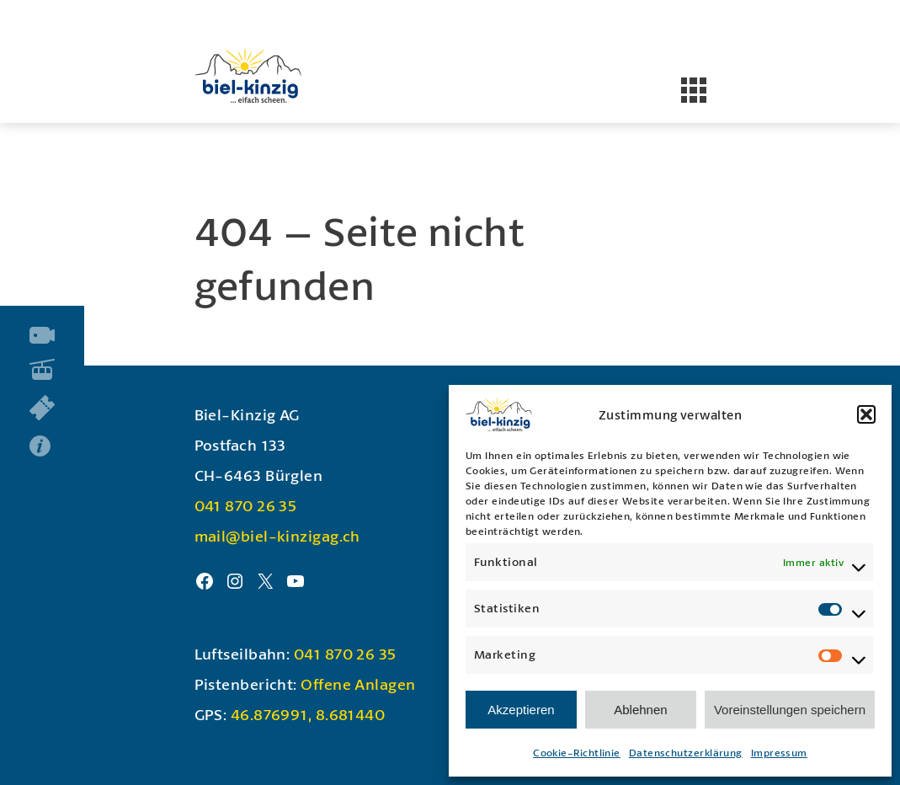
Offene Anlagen (358, 684)
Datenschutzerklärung (686, 752)
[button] (866, 414)
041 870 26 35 (245, 505)
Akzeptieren (520, 709)
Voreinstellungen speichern (789, 709)
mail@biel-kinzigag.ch (277, 536)
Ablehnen (640, 709)
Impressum (779, 752)
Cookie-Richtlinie (576, 752)
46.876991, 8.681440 (308, 714)
